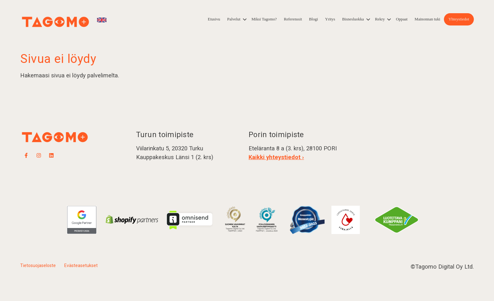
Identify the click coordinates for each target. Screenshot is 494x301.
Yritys (330, 19)
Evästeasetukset (81, 265)
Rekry (380, 19)
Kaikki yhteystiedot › (276, 157)
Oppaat (402, 19)
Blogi (313, 19)
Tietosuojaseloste (38, 265)
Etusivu (214, 19)
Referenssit (293, 19)
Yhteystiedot (459, 19)
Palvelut (233, 19)
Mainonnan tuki (427, 19)
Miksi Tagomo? (264, 19)
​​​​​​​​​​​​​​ (235, 219)
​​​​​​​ (267, 219)
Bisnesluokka (353, 19)
